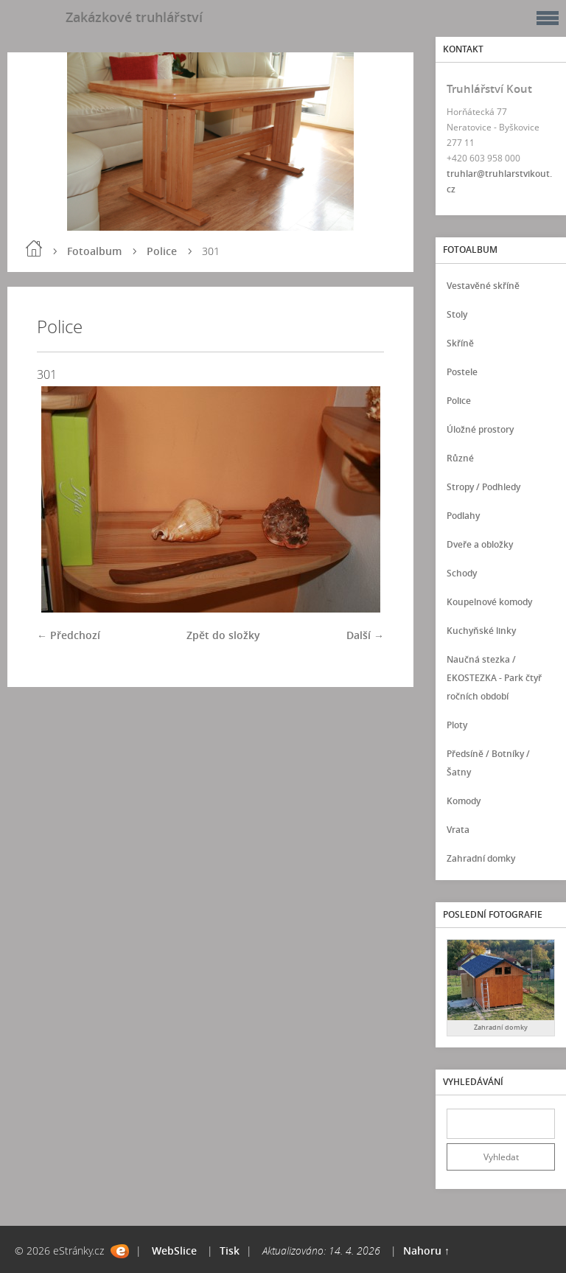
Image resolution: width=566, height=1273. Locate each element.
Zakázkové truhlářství (134, 17)
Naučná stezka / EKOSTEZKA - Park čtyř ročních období (494, 677)
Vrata (458, 829)
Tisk (230, 1251)
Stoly (457, 314)
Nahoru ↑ (426, 1251)
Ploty (457, 725)
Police (162, 251)
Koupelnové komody (489, 602)
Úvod (34, 248)
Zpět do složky (223, 635)
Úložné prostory (480, 429)
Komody (464, 801)
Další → (365, 635)
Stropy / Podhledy (483, 487)
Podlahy (463, 515)
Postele (462, 372)
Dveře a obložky (480, 544)
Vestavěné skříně (483, 285)
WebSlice (174, 1251)
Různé (460, 458)
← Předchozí (68, 635)
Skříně (460, 343)
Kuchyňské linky (481, 630)
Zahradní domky (481, 858)
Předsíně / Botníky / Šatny (488, 762)
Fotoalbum (94, 251)
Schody (462, 573)
